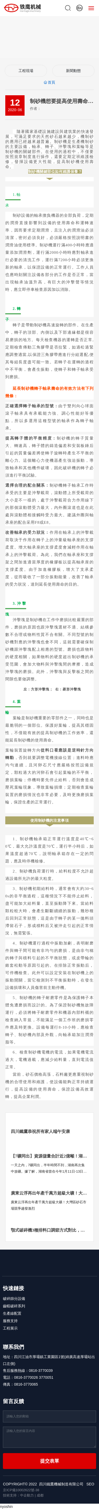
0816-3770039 (41, 1370)
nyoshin (6, 1506)
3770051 (46, 1377)
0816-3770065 (26, 1384)
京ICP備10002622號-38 (21, 1490)
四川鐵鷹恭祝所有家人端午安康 (40, 1131)
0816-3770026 (26, 1377)
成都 (40, 1495)
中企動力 (27, 1495)
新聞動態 (73, 71)
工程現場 (25, 71)
